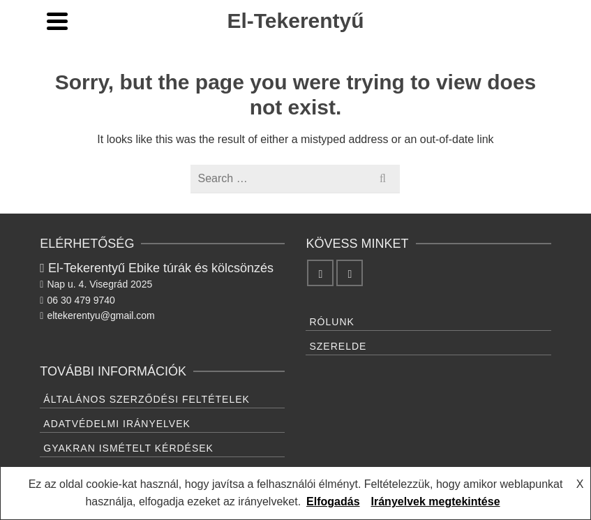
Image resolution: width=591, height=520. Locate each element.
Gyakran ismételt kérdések (128, 448)
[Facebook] (320, 273)
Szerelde (337, 346)
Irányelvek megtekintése (435, 501)
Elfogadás (332, 501)
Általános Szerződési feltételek (146, 399)
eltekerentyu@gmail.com (97, 315)
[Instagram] (349, 273)
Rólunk (331, 321)
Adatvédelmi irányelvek (116, 423)
